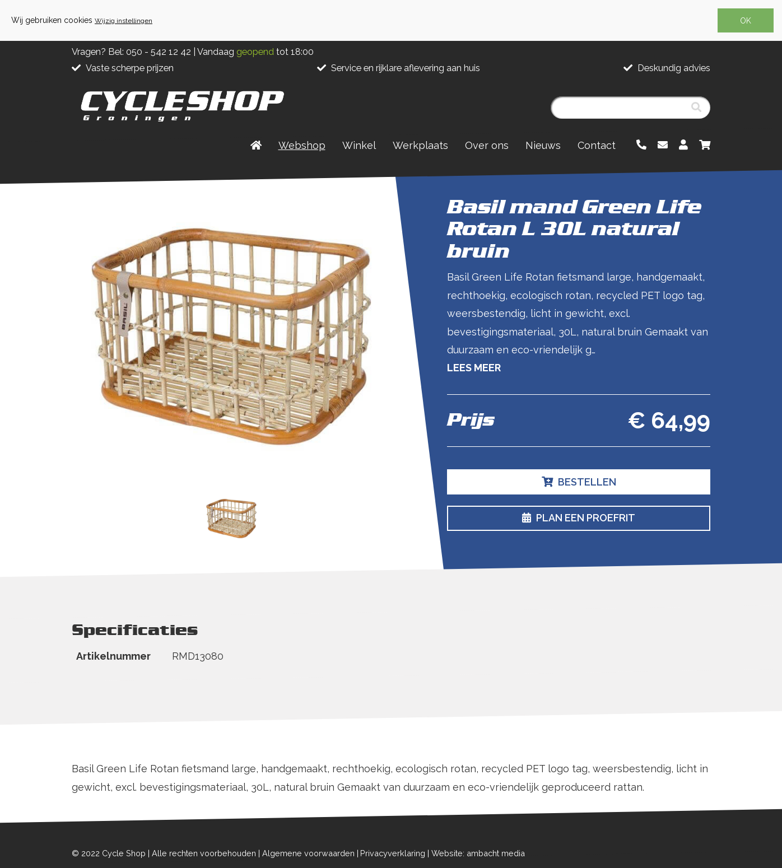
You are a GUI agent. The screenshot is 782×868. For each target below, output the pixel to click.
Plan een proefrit (578, 518)
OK (745, 20)
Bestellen (579, 482)
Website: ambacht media (478, 853)
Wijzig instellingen (123, 21)
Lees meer (474, 368)
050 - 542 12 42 (158, 51)
